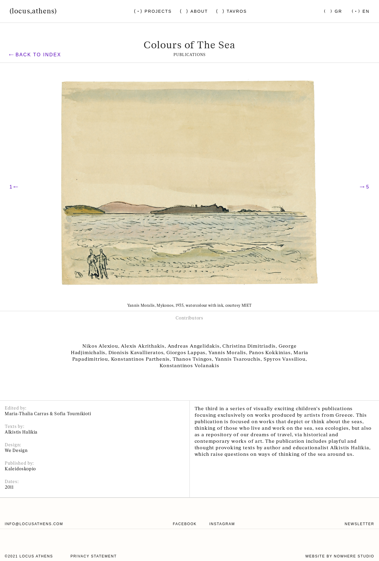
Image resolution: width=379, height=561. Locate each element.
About (199, 11)
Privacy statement (93, 556)
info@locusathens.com (34, 524)
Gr (338, 11)
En (366, 11)
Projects (157, 11)
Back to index (35, 54)
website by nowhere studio (339, 556)
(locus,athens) (33, 11)
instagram (222, 524)
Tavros (237, 11)
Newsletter (359, 524)
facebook (185, 524)
